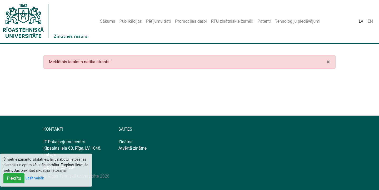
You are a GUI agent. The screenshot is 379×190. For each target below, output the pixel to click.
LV (361, 21)
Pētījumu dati (158, 21)
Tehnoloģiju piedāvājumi (297, 21)
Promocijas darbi (191, 21)
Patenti (264, 21)
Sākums (107, 21)
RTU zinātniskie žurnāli (232, 21)
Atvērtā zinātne (132, 148)
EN (370, 21)
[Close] (328, 62)
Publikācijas (130, 21)
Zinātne (125, 141)
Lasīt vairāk (35, 178)
